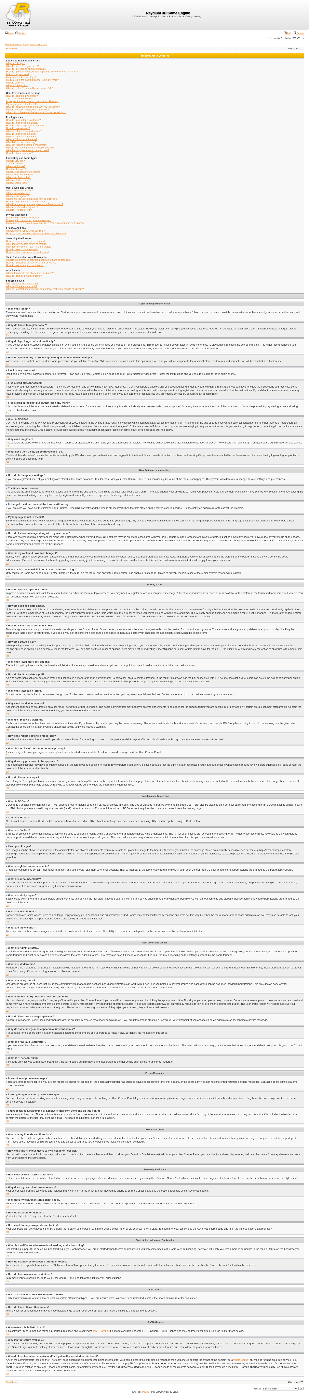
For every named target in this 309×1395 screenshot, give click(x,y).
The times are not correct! (19, 98)
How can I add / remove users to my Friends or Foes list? (36, 233)
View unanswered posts (16, 44)
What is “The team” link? (19, 210)
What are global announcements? (23, 172)
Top (7, 319)
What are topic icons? (17, 183)
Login (9, 33)
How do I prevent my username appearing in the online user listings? (42, 71)
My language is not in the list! (21, 104)
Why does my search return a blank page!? (28, 246)
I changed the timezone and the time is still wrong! (32, 101)
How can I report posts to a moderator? (26, 145)
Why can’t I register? (17, 85)
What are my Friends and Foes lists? (25, 230)
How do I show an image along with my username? (33, 107)
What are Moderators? (18, 193)
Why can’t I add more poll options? (24, 131)
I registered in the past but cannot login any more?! (32, 80)
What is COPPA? (15, 82)
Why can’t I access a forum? (21, 136)
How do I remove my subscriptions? (25, 265)
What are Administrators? (19, 190)
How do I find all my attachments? (24, 276)
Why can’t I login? (15, 63)
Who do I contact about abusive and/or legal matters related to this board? (45, 289)
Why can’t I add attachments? (21, 139)
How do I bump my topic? (19, 153)
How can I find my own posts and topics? (27, 252)
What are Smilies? (15, 166)
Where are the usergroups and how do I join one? (32, 199)
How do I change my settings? (22, 96)
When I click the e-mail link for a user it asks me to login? (36, 112)
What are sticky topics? (18, 177)
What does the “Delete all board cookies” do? (29, 88)
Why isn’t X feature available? (21, 286)
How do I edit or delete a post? (22, 123)
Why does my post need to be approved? (27, 150)
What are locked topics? (18, 180)
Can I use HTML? (15, 163)
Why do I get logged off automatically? (26, 69)
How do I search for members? (22, 249)
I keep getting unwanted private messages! (28, 220)
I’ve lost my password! (17, 74)
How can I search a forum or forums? (25, 241)
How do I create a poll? (18, 128)
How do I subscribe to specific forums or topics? (31, 262)
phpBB (145, 1392)
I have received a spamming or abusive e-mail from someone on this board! (45, 223)
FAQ (287, 33)
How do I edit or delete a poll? (21, 134)
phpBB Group (100, 1330)
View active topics (38, 44)
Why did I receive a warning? (21, 142)
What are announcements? (20, 174)
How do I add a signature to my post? (25, 125)
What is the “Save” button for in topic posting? (30, 147)
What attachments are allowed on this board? (30, 273)
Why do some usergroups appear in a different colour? (34, 204)
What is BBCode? (15, 161)
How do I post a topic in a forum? (23, 120)
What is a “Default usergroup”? (22, 207)
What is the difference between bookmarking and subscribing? (38, 260)
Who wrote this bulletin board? (22, 283)
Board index (11, 49)
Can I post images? (16, 169)
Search (299, 33)
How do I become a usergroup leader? (26, 201)
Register (20, 33)
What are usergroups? (18, 196)
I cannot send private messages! (23, 217)
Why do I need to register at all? (22, 66)
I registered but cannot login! (21, 77)
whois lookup (241, 1359)
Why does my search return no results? (26, 244)
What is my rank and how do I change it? (27, 109)
